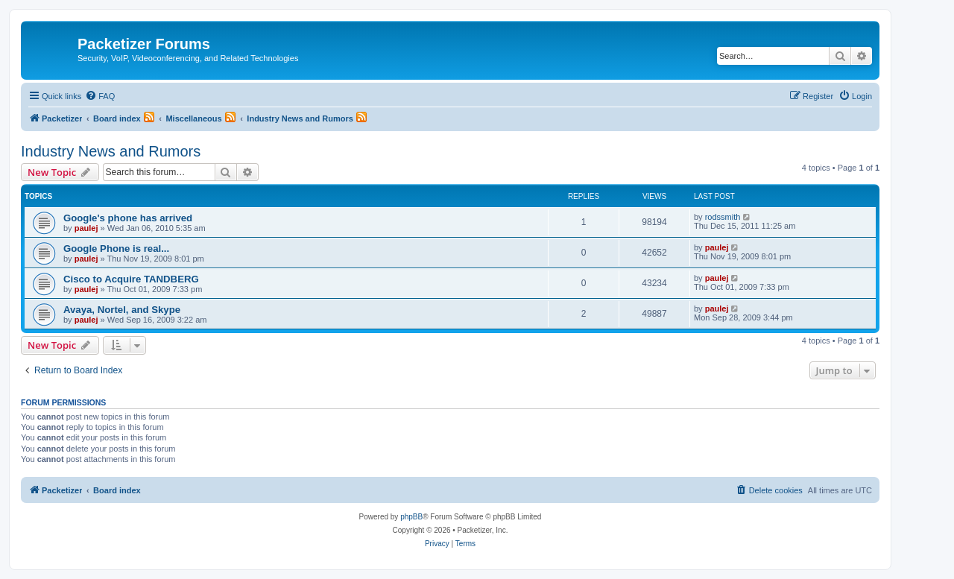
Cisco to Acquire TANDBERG (131, 279)
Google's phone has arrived (127, 218)
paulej (86, 228)
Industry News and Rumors (110, 151)
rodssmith (723, 216)
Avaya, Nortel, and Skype (121, 309)
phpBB (411, 517)
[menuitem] (100, 96)
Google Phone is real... (116, 248)
